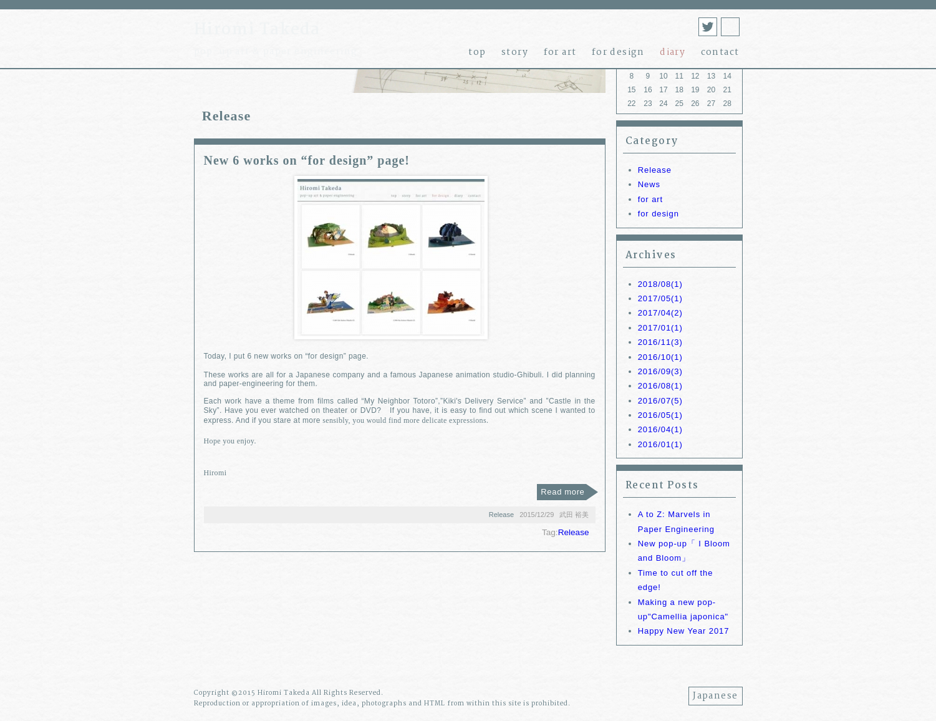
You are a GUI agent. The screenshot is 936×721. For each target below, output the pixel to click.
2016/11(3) (660, 342)
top (477, 52)
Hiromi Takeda (257, 29)
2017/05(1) (660, 298)
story (514, 52)
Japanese (715, 696)
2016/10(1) (660, 357)
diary (672, 52)
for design (618, 52)
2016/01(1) (660, 444)
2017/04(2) (660, 312)
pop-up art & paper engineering (276, 51)
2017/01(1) (660, 327)
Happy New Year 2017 (684, 631)
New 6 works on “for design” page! (307, 160)
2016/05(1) (660, 415)
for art (560, 52)
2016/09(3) (660, 371)
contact (720, 52)
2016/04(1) (660, 429)
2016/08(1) (660, 385)
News (649, 184)
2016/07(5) (660, 400)
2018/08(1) (660, 284)
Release (655, 170)
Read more (562, 491)
